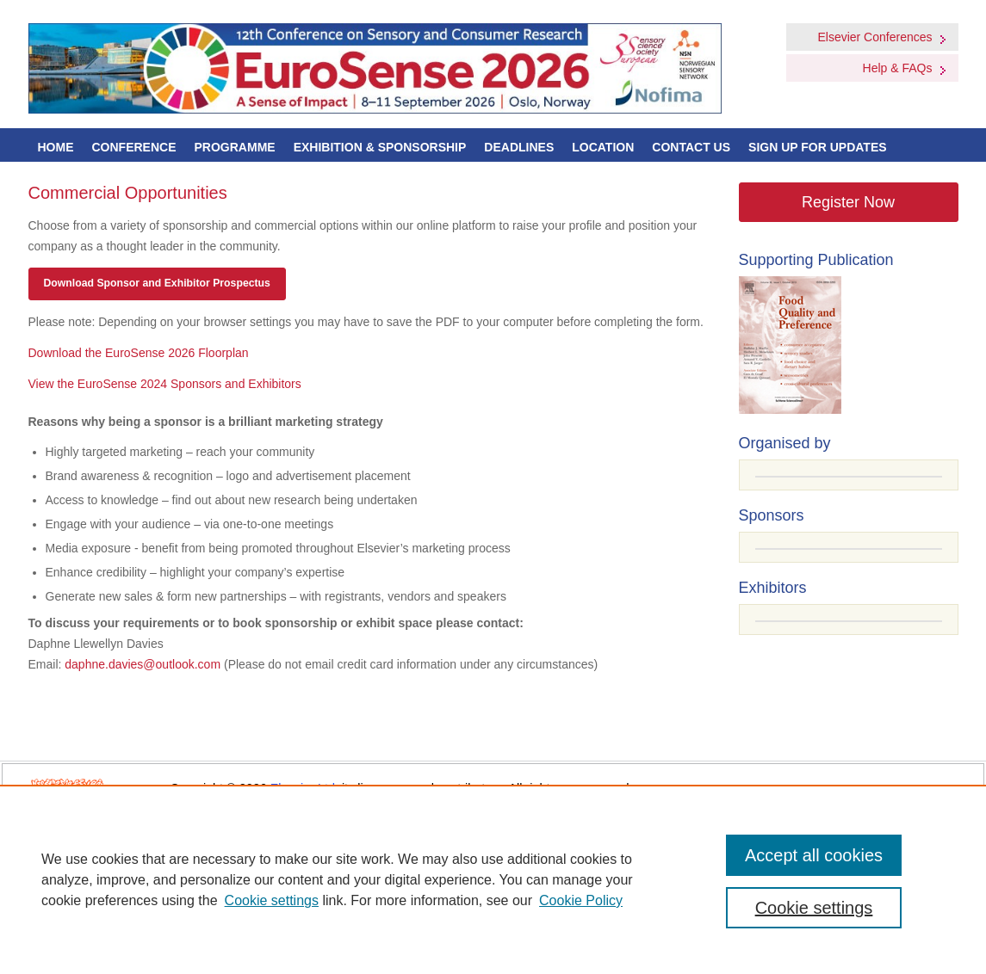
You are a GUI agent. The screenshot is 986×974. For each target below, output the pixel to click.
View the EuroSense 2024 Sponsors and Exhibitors (164, 384)
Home (56, 147)
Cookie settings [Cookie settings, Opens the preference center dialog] (814, 907)
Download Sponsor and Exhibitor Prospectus (157, 283)
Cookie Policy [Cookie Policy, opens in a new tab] (581, 900)
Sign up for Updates (817, 147)
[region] (493, 879)
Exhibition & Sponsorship (380, 147)
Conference (134, 147)
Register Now (848, 202)
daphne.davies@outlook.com (142, 664)
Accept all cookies (814, 855)
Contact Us (691, 147)
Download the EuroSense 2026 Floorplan (138, 353)
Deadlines (519, 147)
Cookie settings (272, 900)
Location (603, 147)
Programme (235, 147)
